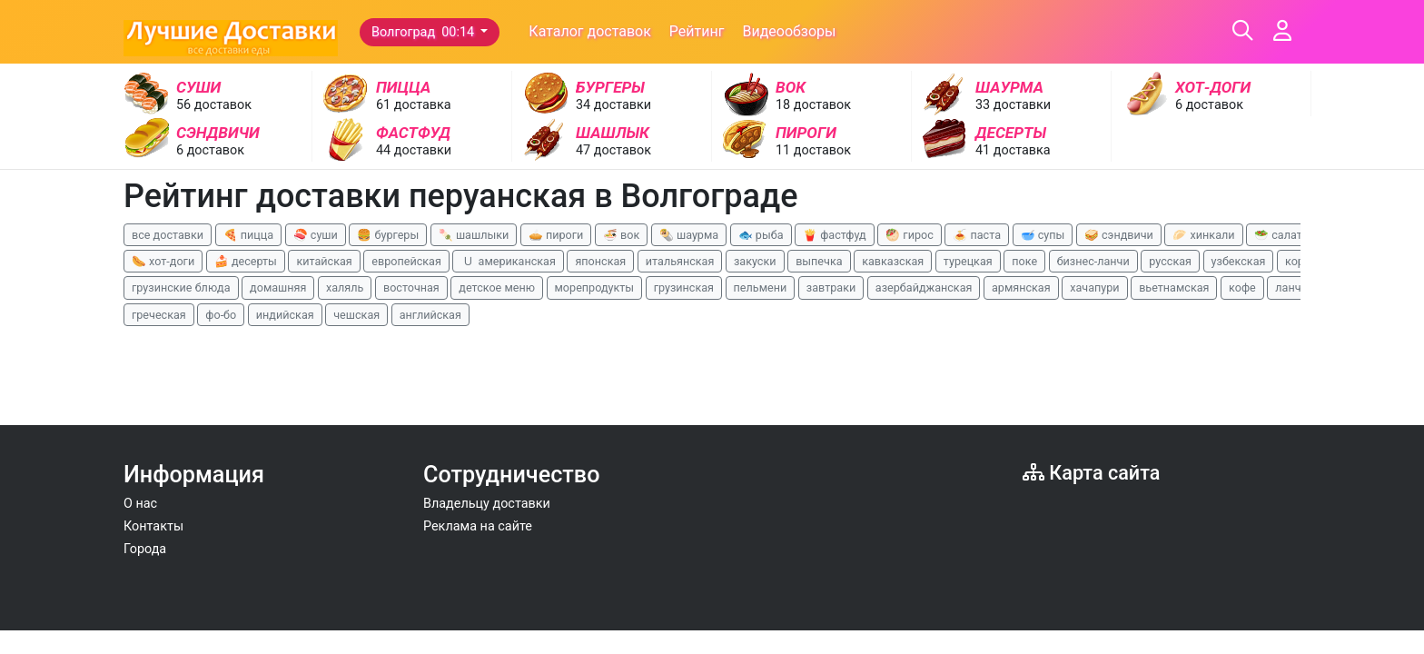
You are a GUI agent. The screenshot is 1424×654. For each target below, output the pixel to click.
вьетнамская (1174, 287)
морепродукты (595, 287)
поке (1024, 261)
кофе (1242, 287)
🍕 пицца (248, 235)
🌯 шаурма (688, 235)
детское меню (497, 287)
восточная (411, 287)
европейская (406, 261)
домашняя (278, 287)
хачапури (1094, 287)
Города (145, 549)
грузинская (684, 287)
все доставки (167, 235)
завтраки (830, 287)
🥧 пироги (556, 235)
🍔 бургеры (388, 235)
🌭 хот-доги (163, 261)
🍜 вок (621, 235)
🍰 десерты (245, 261)
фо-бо (220, 315)
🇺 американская (507, 261)
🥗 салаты (1282, 235)
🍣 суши (315, 235)
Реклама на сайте (477, 526)
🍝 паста (977, 235)
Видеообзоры (789, 31)
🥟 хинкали (1203, 235)
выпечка (819, 261)
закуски (755, 261)
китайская (323, 261)
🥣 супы (1043, 235)
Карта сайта (1091, 472)
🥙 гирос (909, 235)
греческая (159, 315)
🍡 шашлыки (474, 235)
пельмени (760, 287)
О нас (140, 503)
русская (1170, 261)
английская (430, 315)
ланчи (1291, 287)
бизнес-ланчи (1093, 261)
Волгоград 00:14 (424, 32)
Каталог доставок (590, 31)
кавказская (893, 261)
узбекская (1238, 261)
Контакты (153, 526)
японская (600, 261)
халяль (344, 287)
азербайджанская (924, 287)
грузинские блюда (181, 287)
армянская (1021, 287)
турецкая (968, 261)
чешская (356, 315)
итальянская (680, 261)
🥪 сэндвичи (1118, 235)
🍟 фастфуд (834, 235)
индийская (285, 315)
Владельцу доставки (486, 503)
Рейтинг (697, 31)
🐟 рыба (761, 235)
